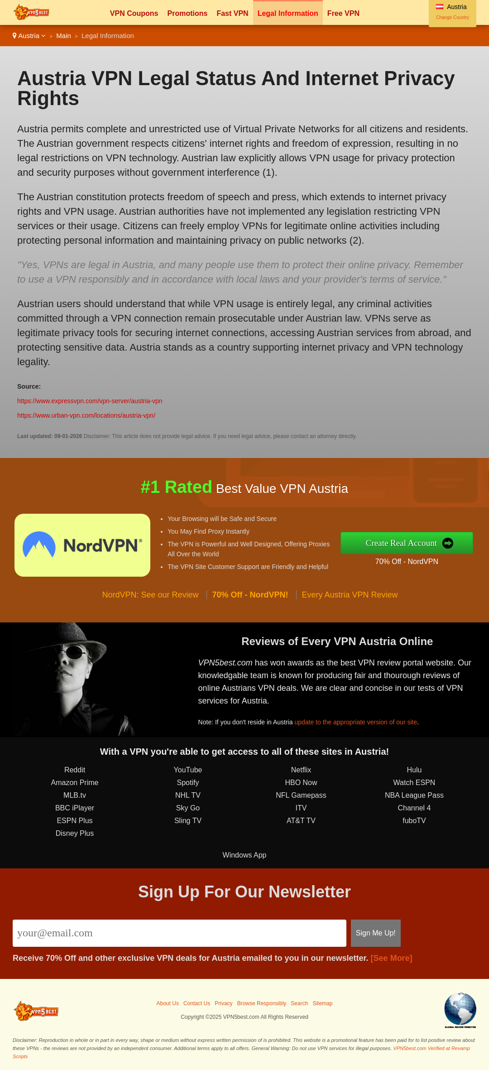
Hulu (414, 770)
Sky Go (188, 808)
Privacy (223, 1003)
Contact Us (196, 1003)
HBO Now (301, 782)
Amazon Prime (75, 782)
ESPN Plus (74, 820)
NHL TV (188, 795)
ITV (301, 808)
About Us (168, 1003)
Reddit (74, 770)
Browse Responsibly (262, 1003)
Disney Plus (75, 833)
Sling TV (187, 820)
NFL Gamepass (301, 795)
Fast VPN (232, 13)
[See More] (391, 958)
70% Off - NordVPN (406, 561)
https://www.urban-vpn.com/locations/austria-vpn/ (86, 415)
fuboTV (414, 820)
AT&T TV (301, 820)
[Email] (179, 933)
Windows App (245, 855)
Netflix (301, 770)
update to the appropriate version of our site (355, 722)
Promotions (187, 13)
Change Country (452, 17)
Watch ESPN (414, 782)
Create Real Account (401, 543)
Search (299, 1003)
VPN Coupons (134, 13)
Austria (29, 35)
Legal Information (288, 13)
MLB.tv (74, 795)
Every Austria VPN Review (350, 594)
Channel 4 (414, 808)
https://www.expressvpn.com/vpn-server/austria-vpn (90, 401)
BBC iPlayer (74, 808)
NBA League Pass (414, 795)
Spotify (188, 782)
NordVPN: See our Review (150, 594)
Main (63, 35)
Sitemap (322, 1003)
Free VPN (343, 13)
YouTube (188, 770)
